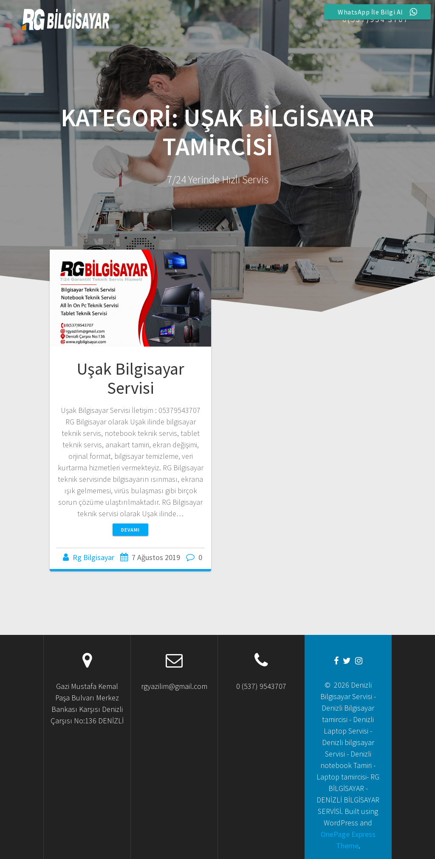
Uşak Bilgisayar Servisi (130, 378)
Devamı (130, 529)
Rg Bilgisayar (93, 557)
